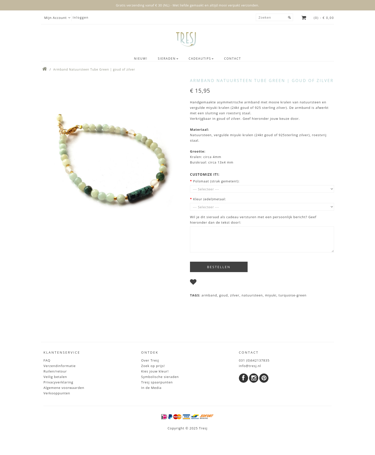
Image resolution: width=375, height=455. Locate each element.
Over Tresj (150, 360)
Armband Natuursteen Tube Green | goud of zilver (94, 69)
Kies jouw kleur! (155, 371)
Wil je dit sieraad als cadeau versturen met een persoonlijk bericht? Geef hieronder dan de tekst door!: (253, 220)
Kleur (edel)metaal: (209, 199)
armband (209, 295)
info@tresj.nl (250, 366)
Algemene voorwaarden (63, 387)
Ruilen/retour (55, 371)
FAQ (46, 360)
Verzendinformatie (59, 366)
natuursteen (252, 295)
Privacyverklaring (58, 382)
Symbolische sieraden (160, 376)
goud (223, 295)
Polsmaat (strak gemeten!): (216, 181)
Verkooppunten (56, 393)
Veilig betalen (55, 376)
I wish (203, 283)
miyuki (270, 295)
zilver (234, 295)
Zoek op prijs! (153, 366)
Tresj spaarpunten (157, 382)
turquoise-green (293, 295)
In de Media (151, 387)
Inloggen (81, 17)
